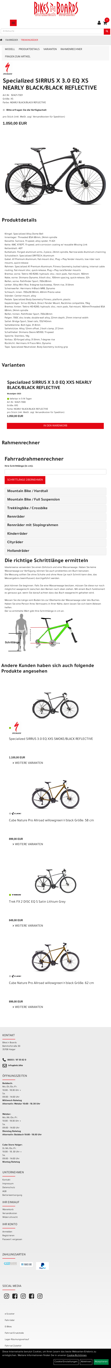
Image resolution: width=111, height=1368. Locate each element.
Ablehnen (86, 1362)
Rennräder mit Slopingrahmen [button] (32, 526)
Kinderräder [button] (17, 534)
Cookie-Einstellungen (66, 1362)
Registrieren (8, 1236)
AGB (4, 1191)
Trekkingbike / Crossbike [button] (27, 509)
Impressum (7, 1184)
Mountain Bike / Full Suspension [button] (33, 500)
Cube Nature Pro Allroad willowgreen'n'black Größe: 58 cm (51, 821)
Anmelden (7, 1232)
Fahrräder (11, 40)
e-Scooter (10, 1314)
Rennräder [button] (16, 517)
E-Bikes (8, 1327)
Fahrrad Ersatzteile (14, 1333)
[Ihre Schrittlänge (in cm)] (55, 471)
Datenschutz (8, 1188)
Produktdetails (29, 49)
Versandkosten (9, 1213)
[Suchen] (107, 32)
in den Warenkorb (55, 425)
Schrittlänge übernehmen (25, 480)
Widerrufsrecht (10, 1217)
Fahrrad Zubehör (13, 1346)
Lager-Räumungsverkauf (17, 1339)
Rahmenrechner (71, 49)
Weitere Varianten (28, 763)
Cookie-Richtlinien (77, 1355)
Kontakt (6, 1180)
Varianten (50, 49)
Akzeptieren (101, 1362)
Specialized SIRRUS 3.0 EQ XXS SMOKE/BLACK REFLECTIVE (51, 739)
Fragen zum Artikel (17, 56)
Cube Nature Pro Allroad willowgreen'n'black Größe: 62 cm (51, 983)
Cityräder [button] (15, 543)
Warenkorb (7, 1210)
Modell (10, 49)
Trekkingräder (29, 40)
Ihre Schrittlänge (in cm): (19, 466)
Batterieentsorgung (12, 1195)
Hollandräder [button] (18, 551)
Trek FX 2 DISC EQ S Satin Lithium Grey (37, 902)
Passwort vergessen (12, 1239)
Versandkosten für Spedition (48, 117)
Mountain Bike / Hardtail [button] (27, 491)
